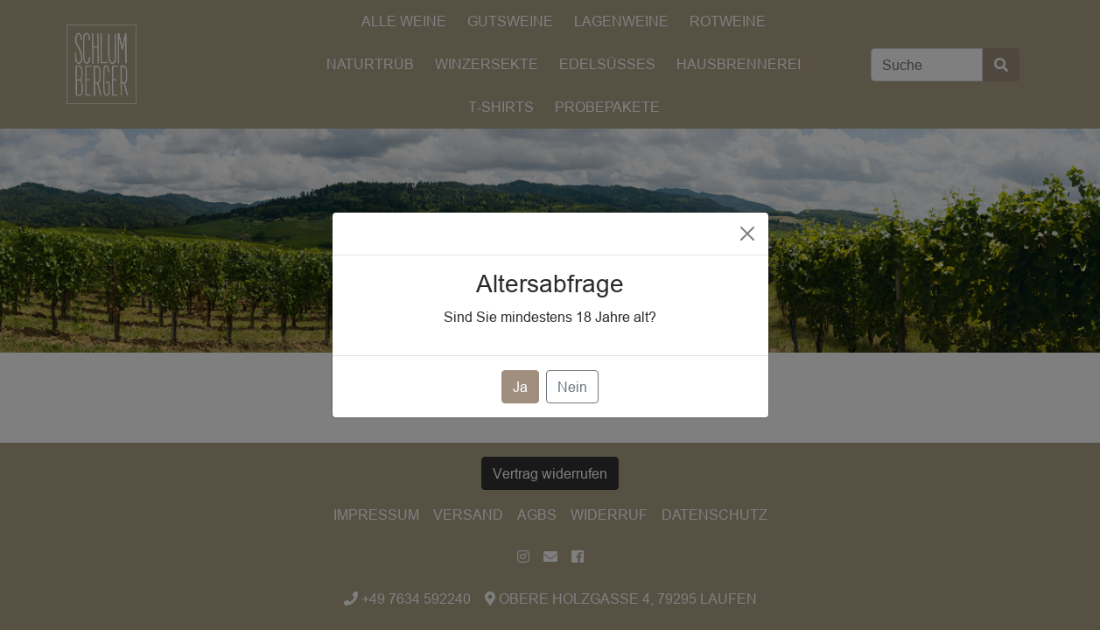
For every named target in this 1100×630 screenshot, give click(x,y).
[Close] (747, 234)
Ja (520, 387)
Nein (572, 387)
